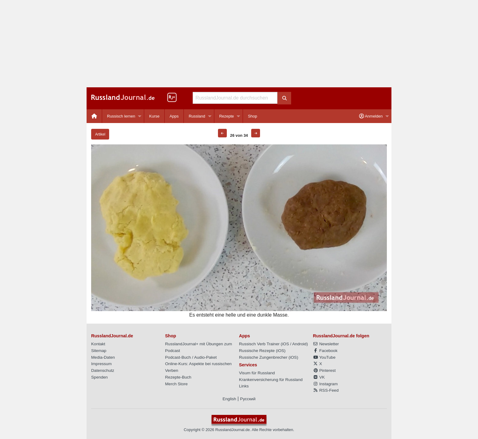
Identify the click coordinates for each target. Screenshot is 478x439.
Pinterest (324, 370)
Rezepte (226, 116)
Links (244, 386)
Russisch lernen (121, 116)
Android (299, 344)
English (229, 399)
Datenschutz (102, 370)
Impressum (101, 363)
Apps (174, 116)
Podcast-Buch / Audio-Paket (191, 357)
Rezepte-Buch (178, 377)
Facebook (325, 350)
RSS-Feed (326, 390)
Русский (247, 399)
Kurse (154, 116)
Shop (252, 116)
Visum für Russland (257, 373)
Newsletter (326, 344)
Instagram (325, 384)
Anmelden (371, 116)
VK (319, 377)
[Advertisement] (239, 43)
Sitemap (98, 350)
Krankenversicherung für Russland (271, 379)
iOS (285, 344)
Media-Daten (103, 357)
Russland (197, 116)
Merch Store (176, 384)
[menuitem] (94, 116)
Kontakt (98, 344)
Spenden (99, 377)
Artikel (100, 134)
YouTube (324, 357)
